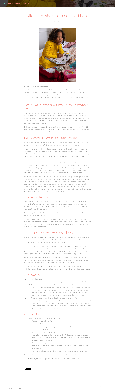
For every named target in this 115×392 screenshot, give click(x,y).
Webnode (103, 386)
